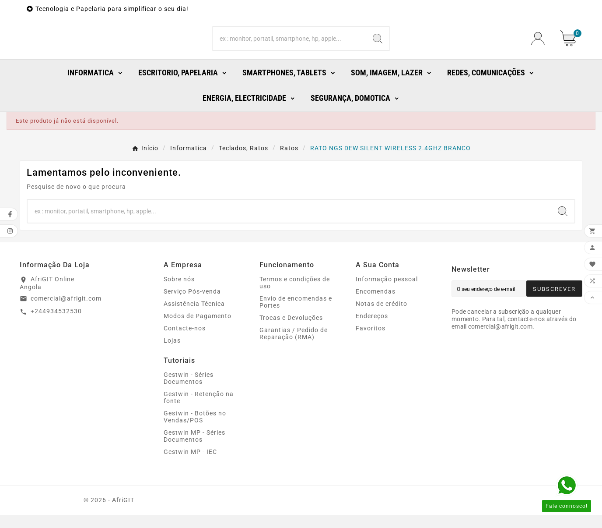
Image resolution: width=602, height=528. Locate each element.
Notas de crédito (381, 316)
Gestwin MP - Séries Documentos (194, 449)
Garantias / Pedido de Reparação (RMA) (293, 347)
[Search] (289, 45)
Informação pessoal (387, 292)
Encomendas (376, 304)
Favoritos (370, 341)
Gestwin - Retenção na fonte (199, 411)
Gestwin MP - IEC (190, 464)
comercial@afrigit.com (66, 311)
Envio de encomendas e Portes (295, 315)
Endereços (372, 329)
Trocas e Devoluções (291, 330)
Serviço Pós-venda (192, 304)
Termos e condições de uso (294, 296)
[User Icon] (540, 45)
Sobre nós (179, 292)
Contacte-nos (185, 341)
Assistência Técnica (194, 316)
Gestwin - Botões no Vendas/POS (195, 430)
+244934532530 (56, 324)
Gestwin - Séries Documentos (189, 391)
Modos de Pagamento (197, 329)
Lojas (172, 353)
